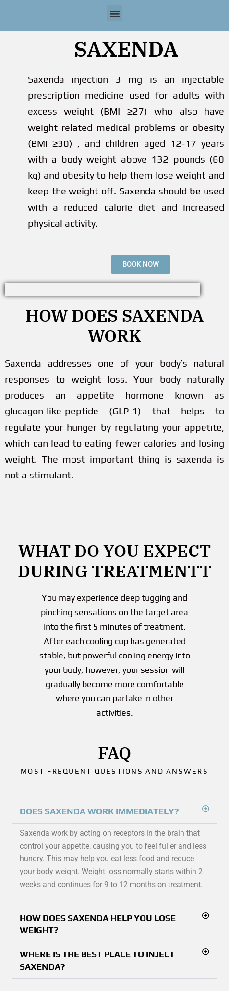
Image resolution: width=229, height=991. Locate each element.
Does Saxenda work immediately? (99, 811)
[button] (114, 13)
